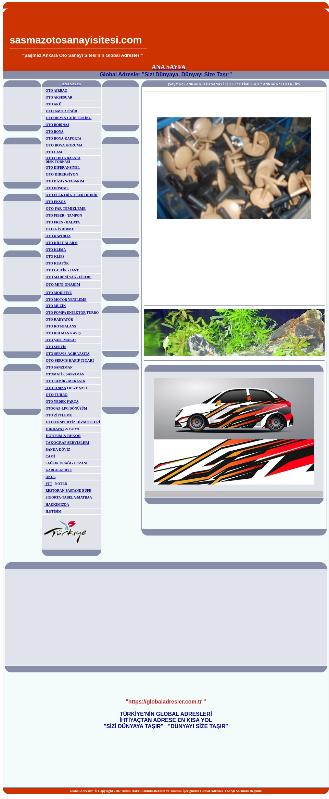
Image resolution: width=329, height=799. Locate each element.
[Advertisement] (236, 35)
